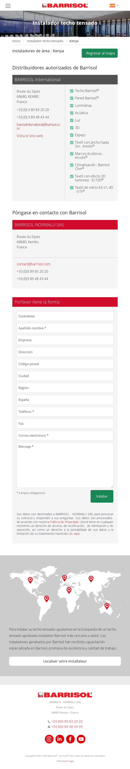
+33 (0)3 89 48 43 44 (67, 726)
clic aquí (74, 533)
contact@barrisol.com (33, 264)
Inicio (16, 41)
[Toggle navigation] (8, 6)
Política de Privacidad (64, 522)
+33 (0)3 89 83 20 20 (67, 721)
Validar (102, 496)
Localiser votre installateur (65, 661)
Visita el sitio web (30, 135)
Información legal (65, 760)
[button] (113, 5)
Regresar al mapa (99, 53)
